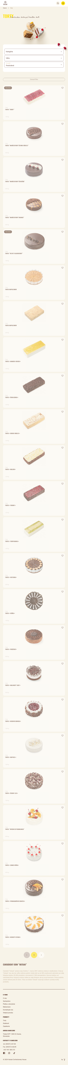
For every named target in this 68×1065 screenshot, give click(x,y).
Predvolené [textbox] (10, 65)
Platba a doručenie (9, 1004)
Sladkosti (6, 1023)
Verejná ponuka (8, 1013)
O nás (5, 998)
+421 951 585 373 (9, 1050)
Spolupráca (6, 1001)
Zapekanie (6, 1026)
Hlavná (5, 8)
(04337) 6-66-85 (11, 1047)
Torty (4, 1020)
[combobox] (33, 52)
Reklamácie (6, 1007)
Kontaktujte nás (8, 1010)
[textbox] (34, 51)
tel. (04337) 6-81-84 (9, 1044)
